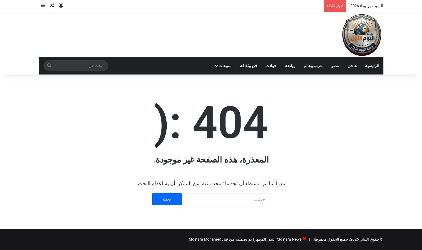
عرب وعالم (313, 65)
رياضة (290, 65)
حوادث (271, 65)
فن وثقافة (248, 65)
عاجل (352, 65)
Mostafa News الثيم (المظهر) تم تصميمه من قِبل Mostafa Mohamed (245, 239)
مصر (335, 65)
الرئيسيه (372, 65)
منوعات (225, 65)
